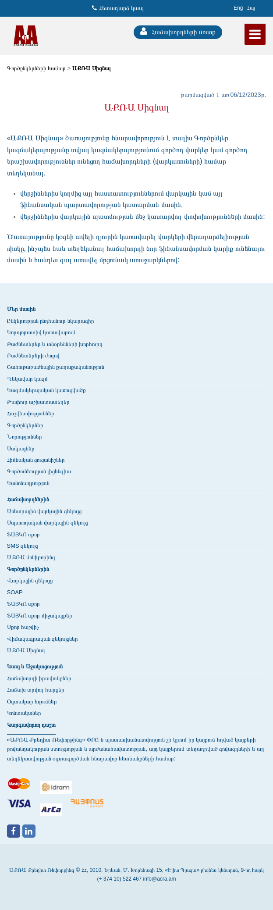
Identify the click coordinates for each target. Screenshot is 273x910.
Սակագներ (21, 448)
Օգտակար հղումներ (32, 701)
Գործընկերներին (28, 569)
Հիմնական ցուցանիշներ (36, 460)
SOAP (15, 592)
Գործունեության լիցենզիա (39, 471)
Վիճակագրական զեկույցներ (42, 638)
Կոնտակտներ (24, 713)
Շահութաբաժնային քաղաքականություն (56, 367)
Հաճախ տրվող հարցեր (35, 689)
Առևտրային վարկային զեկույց (44, 511)
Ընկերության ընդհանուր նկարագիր (50, 321)
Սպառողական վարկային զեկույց (47, 522)
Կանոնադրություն (28, 483)
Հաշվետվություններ (30, 413)
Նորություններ (24, 436)
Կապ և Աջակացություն (35, 666)
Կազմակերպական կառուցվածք (46, 390)
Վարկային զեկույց (30, 580)
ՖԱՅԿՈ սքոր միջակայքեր (39, 615)
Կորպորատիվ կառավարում (41, 332)
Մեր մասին (21, 309)
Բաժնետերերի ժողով (33, 355)
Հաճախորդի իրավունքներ (39, 678)
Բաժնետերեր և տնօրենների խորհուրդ (55, 344)
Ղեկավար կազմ (27, 378)
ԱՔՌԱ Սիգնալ (91, 68)
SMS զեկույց (23, 545)
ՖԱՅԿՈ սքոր (23, 534)
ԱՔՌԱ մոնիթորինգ (31, 557)
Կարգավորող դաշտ (31, 724)
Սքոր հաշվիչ (23, 627)
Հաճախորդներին (28, 499)
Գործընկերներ (25, 425)
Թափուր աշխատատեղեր (38, 402)
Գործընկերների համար (36, 68)
